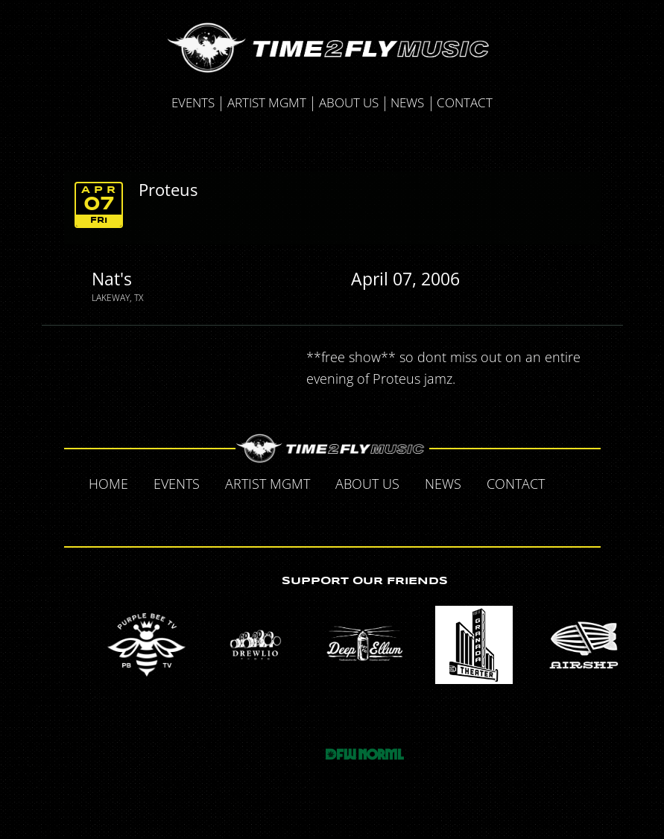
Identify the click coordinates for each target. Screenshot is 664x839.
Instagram (364, 516)
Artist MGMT (266, 102)
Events (193, 102)
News (407, 102)
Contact (465, 102)
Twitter (302, 516)
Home (108, 484)
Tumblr (333, 516)
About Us (349, 102)
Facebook (573, 483)
